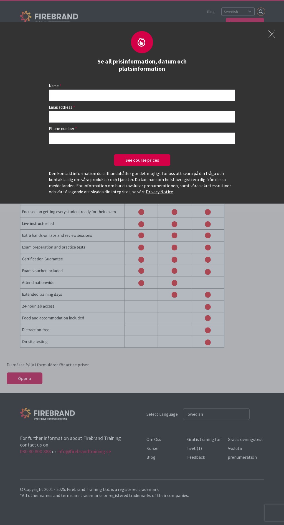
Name (54, 85)
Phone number (61, 128)
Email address (60, 107)
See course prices (142, 160)
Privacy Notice (159, 191)
